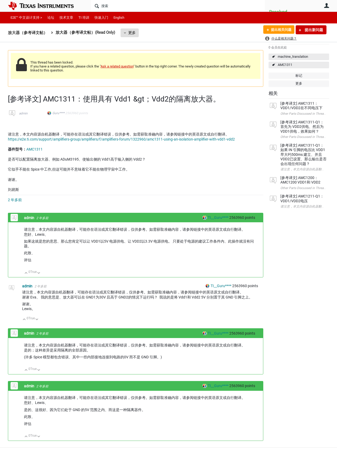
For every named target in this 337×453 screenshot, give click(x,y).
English (118, 18)
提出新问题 (313, 30)
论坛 (50, 18)
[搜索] (178, 6)
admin (23, 113)
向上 (26, 273)
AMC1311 (285, 65)
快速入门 (101, 18)
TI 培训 (83, 18)
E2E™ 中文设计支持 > (26, 18)
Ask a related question (117, 66)
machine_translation (293, 57)
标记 (298, 76)
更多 (132, 33)
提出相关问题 (280, 30)
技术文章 (66, 18)
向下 (39, 273)
